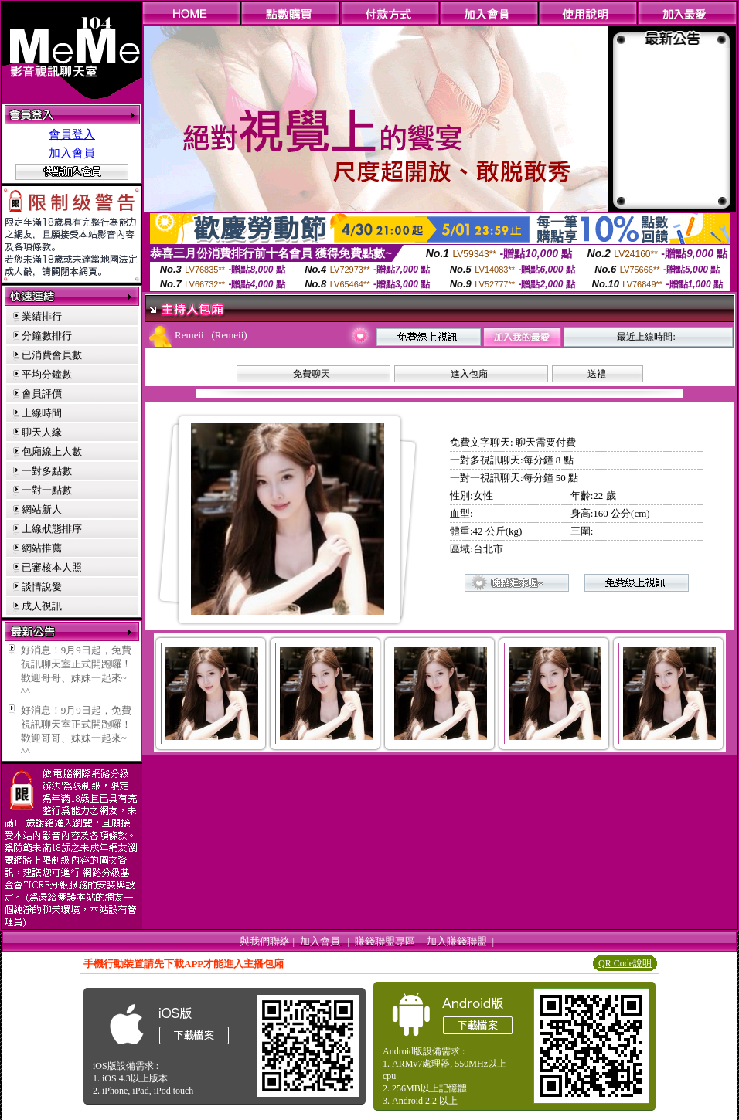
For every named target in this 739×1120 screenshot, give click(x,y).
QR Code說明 (625, 963)
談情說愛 (42, 586)
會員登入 (72, 134)
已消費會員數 (52, 355)
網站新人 (42, 509)
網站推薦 (42, 548)
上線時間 (42, 413)
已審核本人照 (52, 567)
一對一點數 (47, 490)
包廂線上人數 (52, 451)
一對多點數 (47, 471)
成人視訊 (42, 606)
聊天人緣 (42, 432)
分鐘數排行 (47, 335)
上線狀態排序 (52, 529)
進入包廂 (469, 373)
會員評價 (42, 393)
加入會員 (72, 153)
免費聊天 (311, 373)
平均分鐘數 (47, 374)
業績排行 (42, 316)
